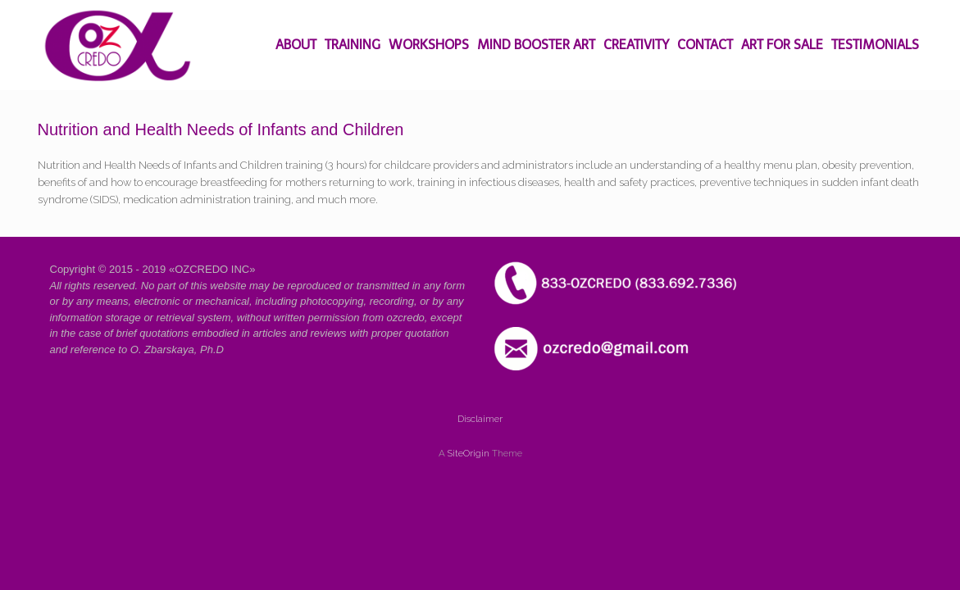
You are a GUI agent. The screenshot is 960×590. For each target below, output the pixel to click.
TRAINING (352, 44)
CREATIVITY (636, 44)
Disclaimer (480, 418)
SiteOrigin (468, 453)
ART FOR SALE (782, 44)
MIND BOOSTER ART (536, 44)
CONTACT (705, 44)
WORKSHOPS (429, 44)
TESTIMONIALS (875, 44)
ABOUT (295, 44)
